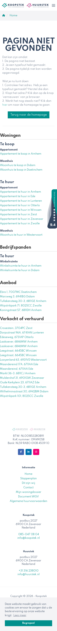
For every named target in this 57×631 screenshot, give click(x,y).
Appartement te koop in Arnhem (20, 153)
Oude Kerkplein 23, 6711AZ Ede (20, 382)
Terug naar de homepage (28, 114)
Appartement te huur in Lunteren (21, 201)
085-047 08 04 (28, 534)
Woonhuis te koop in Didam (17, 165)
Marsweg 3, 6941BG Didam (17, 296)
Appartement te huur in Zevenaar (21, 219)
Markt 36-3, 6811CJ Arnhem (18, 373)
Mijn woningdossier (28, 492)
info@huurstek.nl (28, 574)
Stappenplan (28, 478)
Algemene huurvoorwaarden (28, 501)
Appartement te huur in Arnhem (20, 192)
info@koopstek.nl (28, 538)
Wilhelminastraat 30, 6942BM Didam (24, 391)
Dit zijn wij (28, 483)
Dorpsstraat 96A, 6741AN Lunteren (22, 332)
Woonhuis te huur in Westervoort (21, 235)
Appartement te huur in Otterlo (20, 205)
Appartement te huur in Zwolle (20, 223)
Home (28, 474)
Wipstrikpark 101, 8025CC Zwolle (21, 396)
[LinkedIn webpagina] (29, 452)
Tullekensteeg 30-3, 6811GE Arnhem (23, 301)
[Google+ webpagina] (36, 452)
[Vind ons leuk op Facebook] (21, 452)
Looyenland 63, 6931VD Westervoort (23, 360)
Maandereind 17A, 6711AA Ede (19, 364)
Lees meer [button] (19, 615)
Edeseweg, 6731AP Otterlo (17, 337)
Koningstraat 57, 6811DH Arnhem (21, 310)
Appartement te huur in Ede (17, 196)
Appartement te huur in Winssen (20, 210)
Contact (28, 487)
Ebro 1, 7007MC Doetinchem (18, 292)
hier (4, 105)
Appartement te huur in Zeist (18, 214)
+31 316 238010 (28, 570)
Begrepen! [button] (28, 623)
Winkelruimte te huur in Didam (20, 270)
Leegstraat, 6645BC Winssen (18, 350)
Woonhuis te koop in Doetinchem (21, 169)
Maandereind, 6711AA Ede (16, 369)
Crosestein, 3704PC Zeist (16, 328)
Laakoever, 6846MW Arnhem (19, 341)
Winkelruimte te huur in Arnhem (20, 265)
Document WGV (28, 496)
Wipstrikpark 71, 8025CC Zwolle (21, 305)
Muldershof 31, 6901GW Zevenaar (22, 378)
